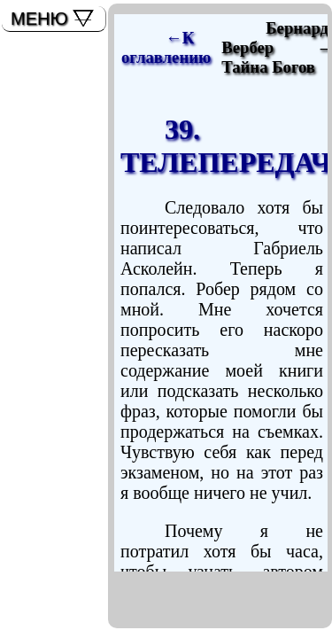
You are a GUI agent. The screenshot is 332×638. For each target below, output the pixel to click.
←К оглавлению (166, 47)
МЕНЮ (39, 18)
